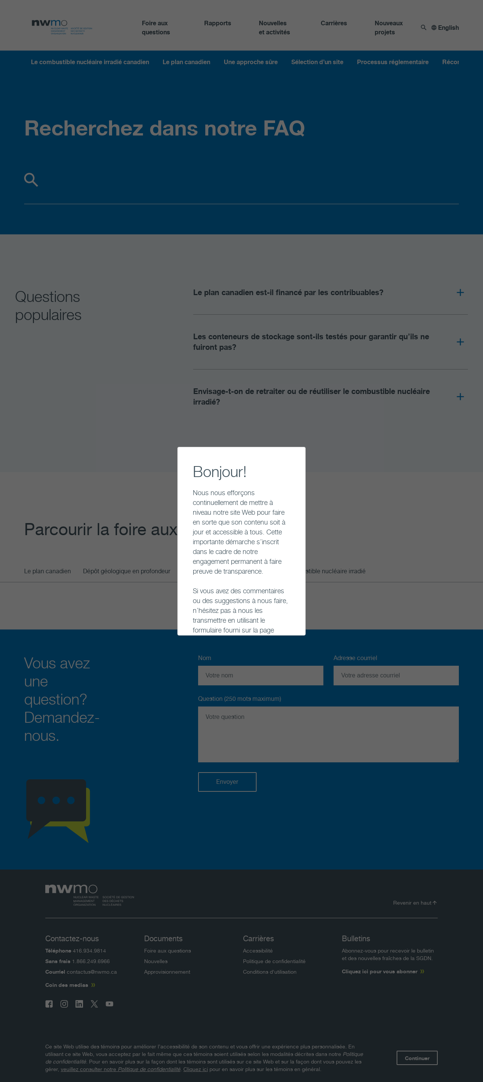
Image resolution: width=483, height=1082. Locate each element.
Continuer (186, 618)
